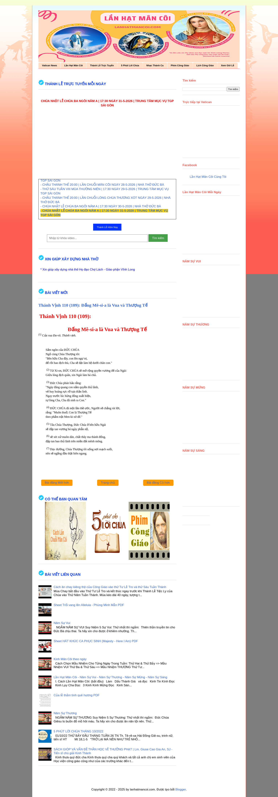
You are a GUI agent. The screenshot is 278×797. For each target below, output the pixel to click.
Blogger (180, 789)
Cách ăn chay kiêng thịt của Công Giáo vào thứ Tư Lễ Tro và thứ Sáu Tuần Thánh (110, 587)
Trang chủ (108, 482)
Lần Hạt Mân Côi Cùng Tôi (208, 176)
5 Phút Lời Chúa (130, 65)
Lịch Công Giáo (205, 65)
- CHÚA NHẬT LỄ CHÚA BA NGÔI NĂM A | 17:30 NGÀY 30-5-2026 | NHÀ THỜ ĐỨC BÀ (100, 206)
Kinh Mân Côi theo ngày (70, 659)
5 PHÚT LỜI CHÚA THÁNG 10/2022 (78, 731)
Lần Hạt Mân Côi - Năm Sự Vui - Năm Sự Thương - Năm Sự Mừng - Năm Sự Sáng (110, 677)
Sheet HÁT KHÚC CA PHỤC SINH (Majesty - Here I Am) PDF (96, 641)
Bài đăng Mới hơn (57, 482)
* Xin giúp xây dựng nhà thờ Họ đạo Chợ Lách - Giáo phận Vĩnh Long (87, 269)
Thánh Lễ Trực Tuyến (102, 65)
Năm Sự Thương (65, 713)
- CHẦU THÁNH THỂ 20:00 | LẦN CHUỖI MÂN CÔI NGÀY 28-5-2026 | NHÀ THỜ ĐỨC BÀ (102, 184)
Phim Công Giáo (180, 65)
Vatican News (49, 65)
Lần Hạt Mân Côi (73, 65)
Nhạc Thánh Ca (154, 65)
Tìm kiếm (158, 238)
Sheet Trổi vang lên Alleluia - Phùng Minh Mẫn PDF (89, 605)
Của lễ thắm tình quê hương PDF (76, 695)
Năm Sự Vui (62, 623)
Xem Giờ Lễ (227, 65)
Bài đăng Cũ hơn (158, 482)
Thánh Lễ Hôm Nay (107, 227)
